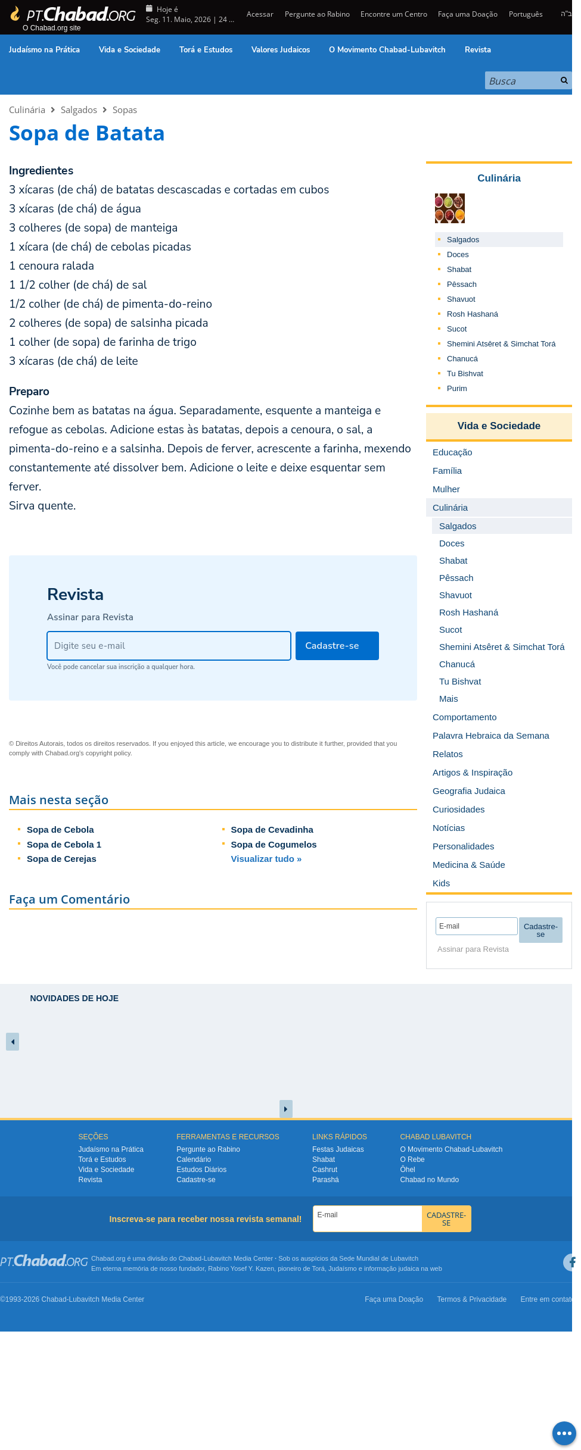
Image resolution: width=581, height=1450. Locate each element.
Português (526, 14)
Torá (318, 1268)
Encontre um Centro (394, 14)
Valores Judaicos (280, 50)
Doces (458, 254)
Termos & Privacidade (472, 1299)
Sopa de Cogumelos (274, 844)
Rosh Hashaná (472, 314)
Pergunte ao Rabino (317, 14)
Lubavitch (218, 1258)
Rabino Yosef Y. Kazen (241, 1268)
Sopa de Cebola (60, 829)
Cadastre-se (195, 1180)
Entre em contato (548, 1299)
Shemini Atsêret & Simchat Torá (501, 343)
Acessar (259, 14)
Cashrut (324, 1169)
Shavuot (461, 299)
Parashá (325, 1180)
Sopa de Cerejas (62, 859)
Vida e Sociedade (129, 50)
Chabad (190, 1258)
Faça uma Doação (468, 14)
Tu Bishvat (465, 373)
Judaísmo (342, 1268)
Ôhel (407, 1169)
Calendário (193, 1159)
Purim (457, 388)
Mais (448, 698)
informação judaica (391, 1268)
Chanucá (462, 358)
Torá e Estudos (205, 50)
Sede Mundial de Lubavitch (378, 1258)
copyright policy (108, 753)
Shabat (459, 269)
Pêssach (462, 284)
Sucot (457, 328)
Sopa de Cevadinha (272, 829)
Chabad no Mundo (429, 1180)
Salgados (79, 109)
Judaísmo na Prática (44, 50)
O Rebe (412, 1159)
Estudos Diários (201, 1169)
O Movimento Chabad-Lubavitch (387, 50)
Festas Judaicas (338, 1149)
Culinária (27, 109)
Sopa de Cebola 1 (64, 844)
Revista (478, 50)
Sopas (125, 109)
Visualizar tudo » (266, 859)
